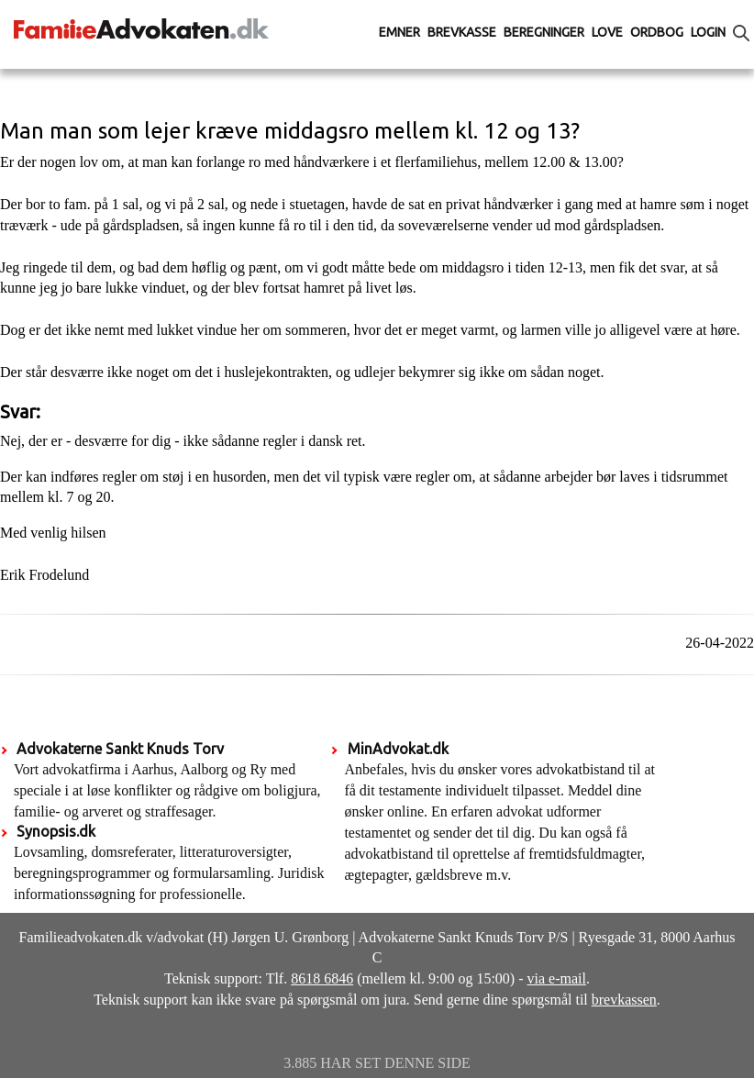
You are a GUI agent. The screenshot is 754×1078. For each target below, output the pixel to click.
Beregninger (544, 32)
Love (607, 32)
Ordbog (656, 32)
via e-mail (556, 978)
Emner (399, 32)
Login (708, 32)
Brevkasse (461, 32)
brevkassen (624, 999)
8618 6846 (322, 978)
